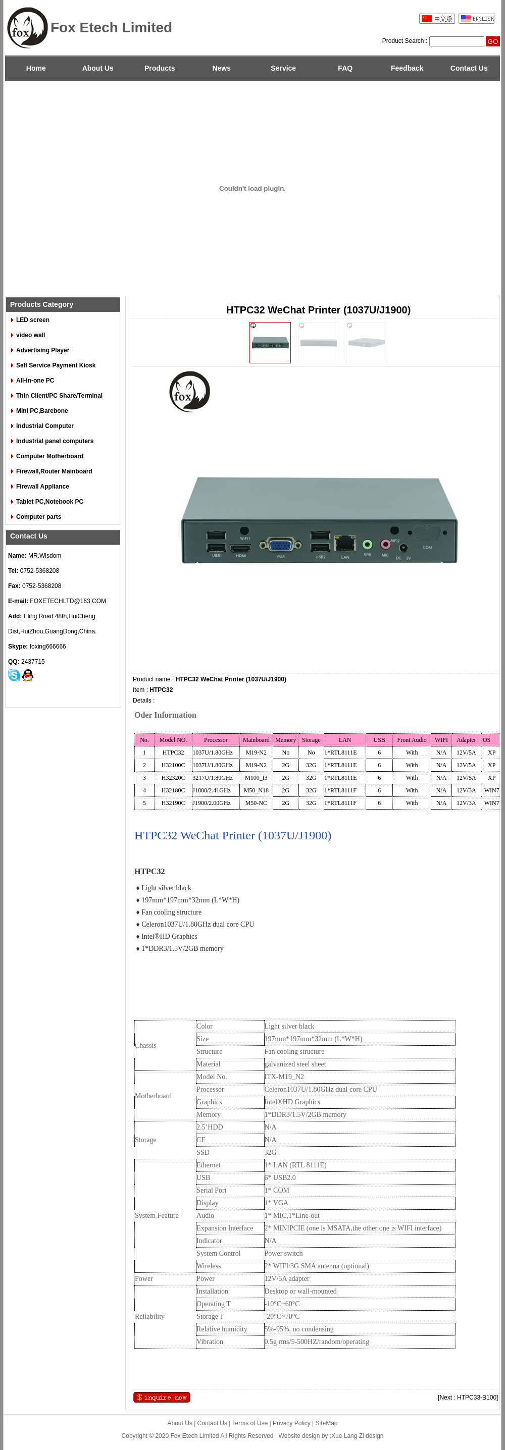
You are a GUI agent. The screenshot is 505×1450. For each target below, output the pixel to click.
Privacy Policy (292, 1423)
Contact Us (469, 68)
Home (36, 68)
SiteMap (327, 1423)
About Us (98, 68)
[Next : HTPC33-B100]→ (471, 1397)
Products (159, 68)
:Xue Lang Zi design (357, 1435)
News (221, 68)
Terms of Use (250, 1423)
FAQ (345, 68)
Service (283, 68)
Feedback (407, 68)
